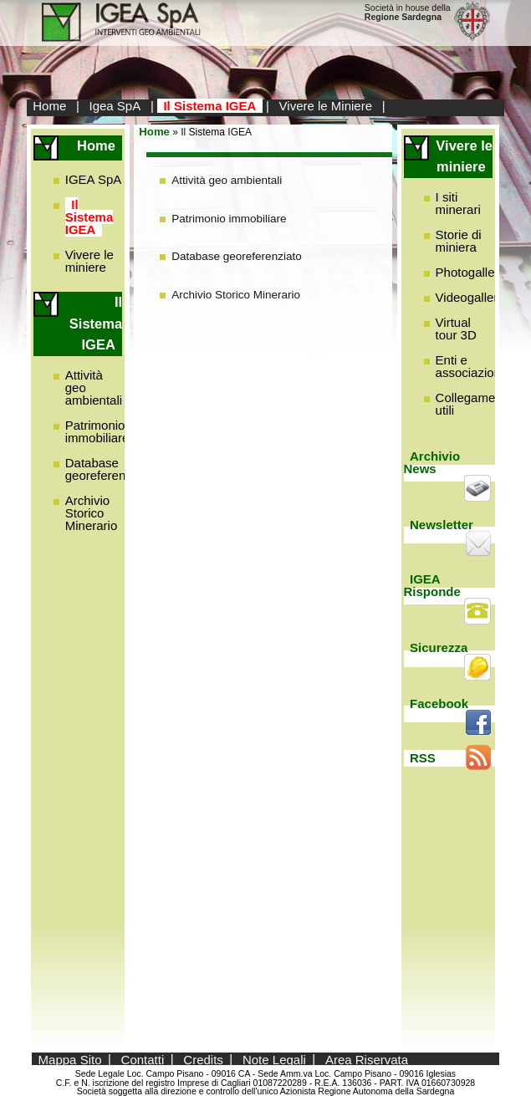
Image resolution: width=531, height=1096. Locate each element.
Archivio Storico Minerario (91, 513)
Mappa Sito (70, 1059)
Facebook (439, 703)
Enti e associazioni (470, 366)
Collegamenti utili (472, 403)
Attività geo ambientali (226, 180)
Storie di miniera (459, 240)
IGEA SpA (93, 179)
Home (49, 106)
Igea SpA (115, 106)
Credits (203, 1059)
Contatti (143, 1059)
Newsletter (441, 524)
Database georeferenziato (108, 469)
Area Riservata (366, 1059)
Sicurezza (438, 647)
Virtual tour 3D (456, 328)
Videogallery (470, 297)
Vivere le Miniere (325, 106)
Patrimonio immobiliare (97, 431)
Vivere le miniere (89, 260)
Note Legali (274, 1059)
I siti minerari (458, 203)
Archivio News (432, 462)
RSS (423, 758)
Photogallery (470, 272)
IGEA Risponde (432, 585)
